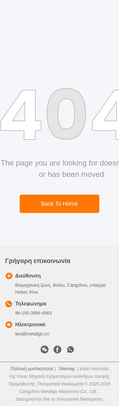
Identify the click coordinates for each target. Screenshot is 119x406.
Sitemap (66, 368)
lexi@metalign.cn (32, 333)
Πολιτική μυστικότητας (32, 368)
